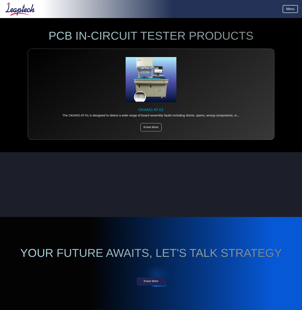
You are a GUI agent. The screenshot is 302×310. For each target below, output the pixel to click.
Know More (151, 127)
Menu (290, 9)
